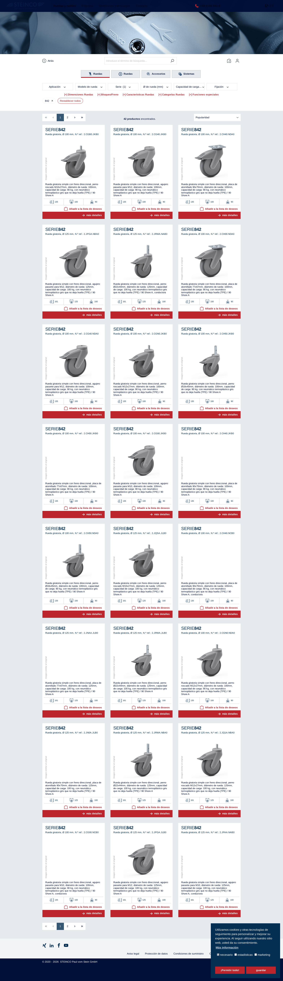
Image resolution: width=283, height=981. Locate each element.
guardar (261, 970)
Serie (123, 86)
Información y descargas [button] (112, 8)
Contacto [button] (140, 8)
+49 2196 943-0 (209, 8)
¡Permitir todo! (230, 970)
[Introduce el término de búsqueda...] (136, 60)
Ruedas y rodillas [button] (63, 8)
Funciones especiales (206, 94)
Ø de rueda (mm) (156, 86)
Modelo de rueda (90, 86)
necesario (225, 954)
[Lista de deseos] (229, 60)
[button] (269, 9)
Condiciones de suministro (188, 953)
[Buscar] (172, 60)
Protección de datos (156, 953)
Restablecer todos (70, 100)
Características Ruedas (140, 94)
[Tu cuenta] (237, 60)
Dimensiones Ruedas (80, 94)
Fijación (222, 86)
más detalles (94, 215)
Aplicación (57, 86)
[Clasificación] (217, 117)
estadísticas (243, 954)
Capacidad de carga (190, 86)
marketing (262, 954)
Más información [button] (227, 947)
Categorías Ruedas (173, 94)
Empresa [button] (85, 8)
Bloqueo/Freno (109, 94)
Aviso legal (133, 953)
